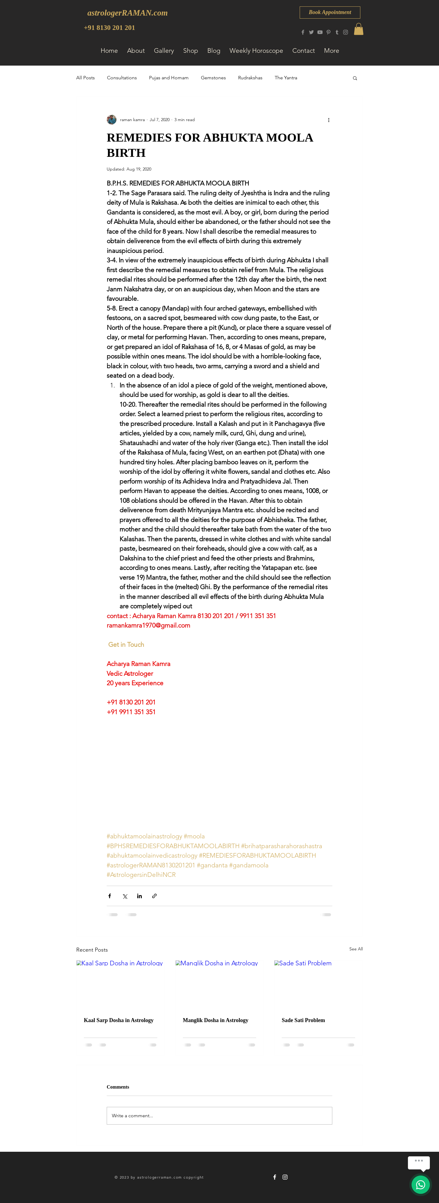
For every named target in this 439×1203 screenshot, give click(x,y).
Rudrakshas (250, 78)
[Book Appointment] (330, 12)
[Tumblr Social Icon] (337, 32)
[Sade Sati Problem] (318, 985)
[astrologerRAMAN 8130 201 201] (274, 1177)
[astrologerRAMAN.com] (127, 13)
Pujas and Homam (169, 78)
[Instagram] (345, 32)
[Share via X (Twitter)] (124, 896)
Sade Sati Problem (303, 1020)
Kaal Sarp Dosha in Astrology (119, 1020)
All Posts (85, 78)
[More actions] (328, 119)
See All (356, 949)
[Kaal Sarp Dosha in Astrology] (121, 985)
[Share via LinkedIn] (139, 896)
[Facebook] (303, 32)
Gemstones (213, 78)
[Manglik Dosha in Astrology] (220, 985)
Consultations (122, 78)
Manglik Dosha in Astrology (215, 1020)
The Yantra (286, 78)
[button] (359, 29)
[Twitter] (311, 32)
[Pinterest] (328, 32)
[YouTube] (320, 32)
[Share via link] (154, 896)
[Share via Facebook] (109, 896)
